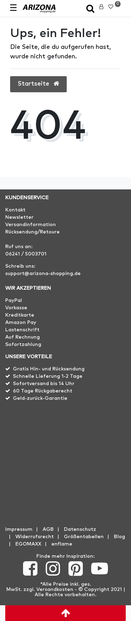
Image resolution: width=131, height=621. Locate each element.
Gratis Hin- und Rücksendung (49, 369)
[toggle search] (90, 9)
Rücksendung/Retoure (32, 232)
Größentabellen (84, 536)
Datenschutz (80, 529)
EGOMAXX (28, 544)
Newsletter (19, 217)
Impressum (18, 529)
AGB (48, 529)
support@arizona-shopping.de (43, 273)
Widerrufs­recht (34, 536)
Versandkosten (54, 589)
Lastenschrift (22, 329)
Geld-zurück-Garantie (40, 398)
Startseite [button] (38, 84)
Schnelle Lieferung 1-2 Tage (47, 376)
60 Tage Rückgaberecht (42, 391)
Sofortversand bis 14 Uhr (43, 383)
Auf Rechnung (22, 337)
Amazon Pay (20, 322)
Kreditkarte (19, 315)
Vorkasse (16, 307)
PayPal (13, 300)
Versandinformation (30, 224)
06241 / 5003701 (25, 254)
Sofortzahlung (23, 344)
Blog (119, 536)
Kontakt (15, 210)
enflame (61, 544)
